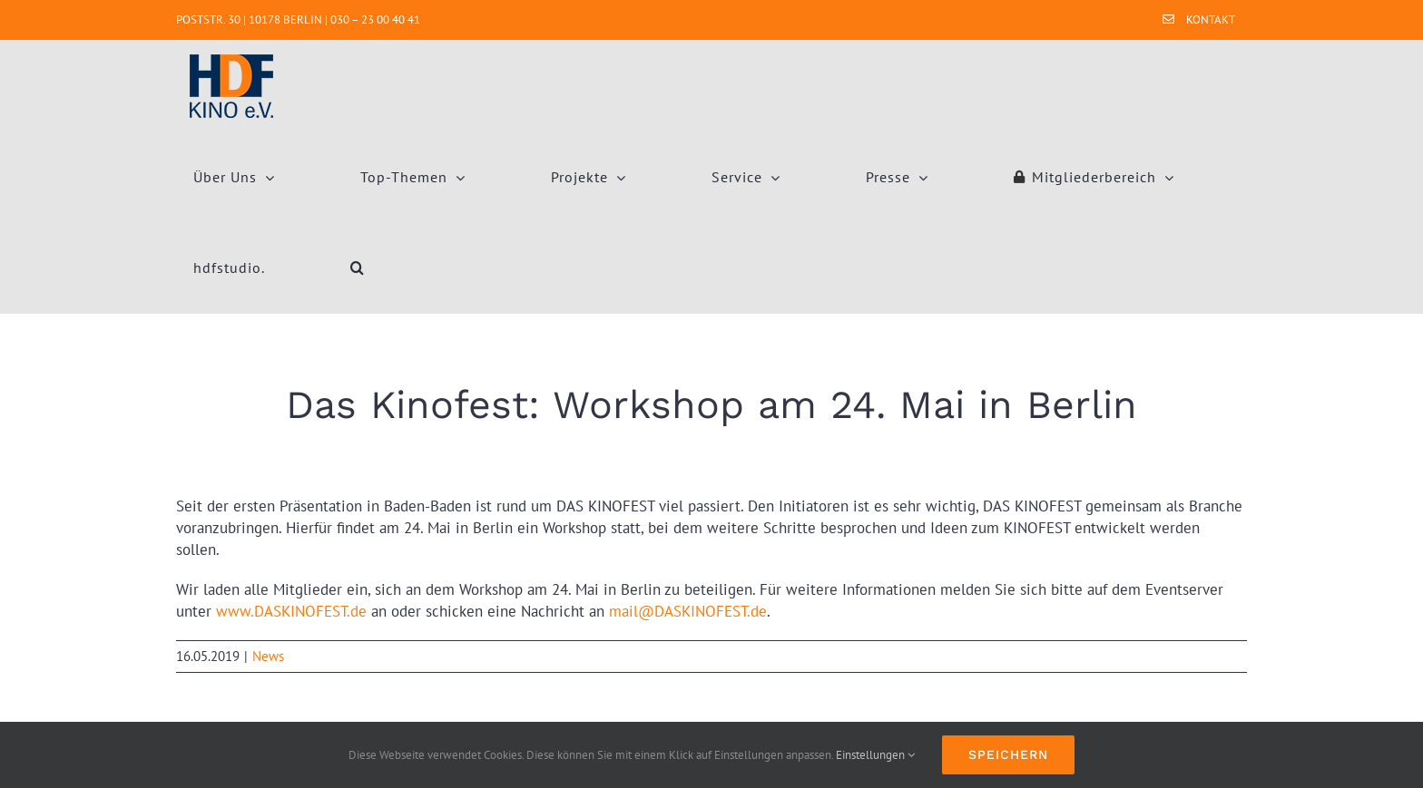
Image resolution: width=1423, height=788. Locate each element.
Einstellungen (875, 755)
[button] (357, 267)
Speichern (1008, 754)
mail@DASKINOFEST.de (688, 611)
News (268, 656)
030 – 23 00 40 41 (375, 19)
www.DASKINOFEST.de (291, 611)
